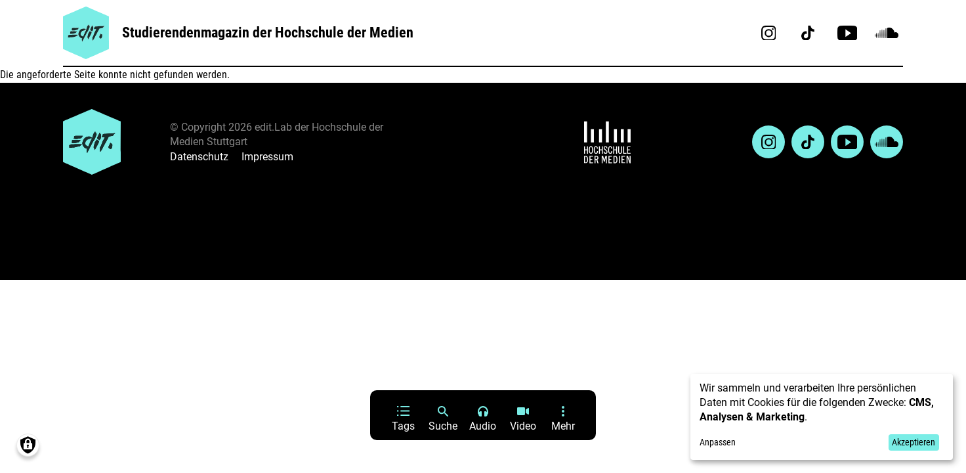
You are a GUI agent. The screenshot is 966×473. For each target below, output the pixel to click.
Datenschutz (199, 156)
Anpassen (718, 442)
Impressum (267, 156)
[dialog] (821, 417)
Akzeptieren (913, 442)
